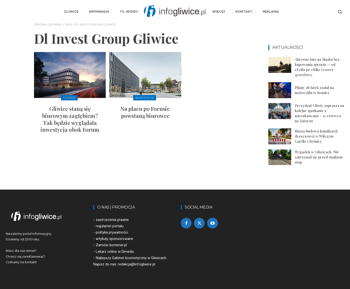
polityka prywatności (112, 232)
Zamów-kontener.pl (111, 245)
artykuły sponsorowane (114, 238)
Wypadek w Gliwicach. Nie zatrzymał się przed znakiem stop (319, 157)
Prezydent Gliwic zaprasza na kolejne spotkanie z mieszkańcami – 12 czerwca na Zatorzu (319, 113)
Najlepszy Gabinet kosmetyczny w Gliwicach (131, 258)
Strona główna (47, 24)
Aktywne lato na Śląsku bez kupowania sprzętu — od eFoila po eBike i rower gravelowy (317, 67)
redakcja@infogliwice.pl (136, 264)
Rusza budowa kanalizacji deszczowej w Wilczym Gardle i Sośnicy (316, 136)
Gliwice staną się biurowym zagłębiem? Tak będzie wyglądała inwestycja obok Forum (70, 119)
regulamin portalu (109, 226)
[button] (339, 11)
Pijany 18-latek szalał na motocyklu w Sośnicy (314, 90)
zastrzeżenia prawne (112, 220)
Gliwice (69, 97)
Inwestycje (144, 97)
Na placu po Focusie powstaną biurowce (145, 112)
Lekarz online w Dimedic (115, 251)
